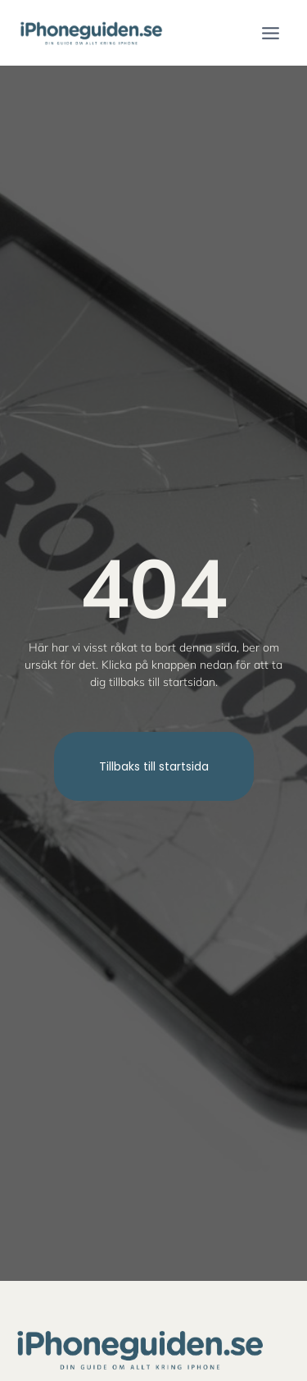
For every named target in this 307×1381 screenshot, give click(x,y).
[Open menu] (270, 33)
